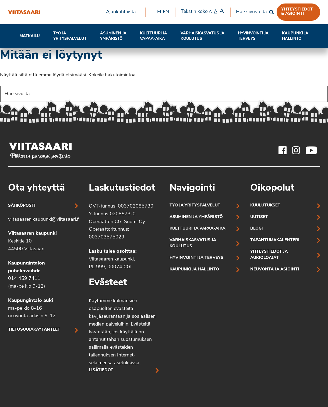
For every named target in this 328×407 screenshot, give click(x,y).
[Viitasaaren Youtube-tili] (311, 150)
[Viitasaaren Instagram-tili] (296, 150)
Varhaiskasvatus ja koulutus (202, 36)
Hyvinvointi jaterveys (253, 36)
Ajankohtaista (121, 12)
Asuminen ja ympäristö (113, 36)
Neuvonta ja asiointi (274, 269)
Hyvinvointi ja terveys (196, 258)
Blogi (256, 229)
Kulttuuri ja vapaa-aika (153, 36)
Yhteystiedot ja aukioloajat (269, 255)
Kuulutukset (265, 206)
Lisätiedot (101, 370)
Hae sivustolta (251, 12)
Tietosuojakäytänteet (34, 330)
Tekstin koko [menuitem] (202, 11)
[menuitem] (123, 12)
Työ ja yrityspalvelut (70, 36)
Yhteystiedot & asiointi (297, 12)
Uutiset (259, 217)
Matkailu (30, 36)
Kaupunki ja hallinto (295, 36)
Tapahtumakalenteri (274, 240)
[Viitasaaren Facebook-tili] (282, 150)
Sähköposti (22, 206)
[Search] (164, 94)
